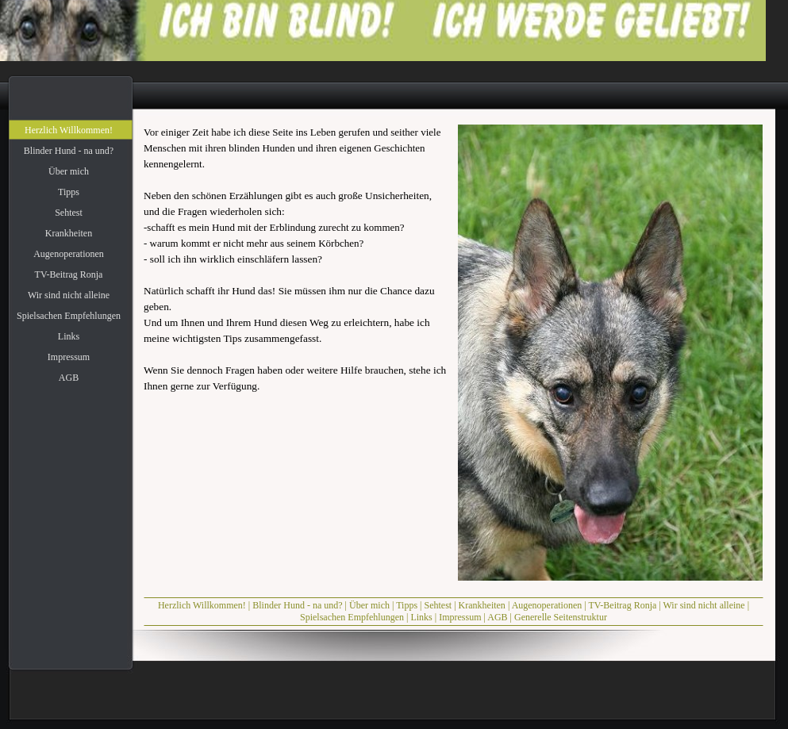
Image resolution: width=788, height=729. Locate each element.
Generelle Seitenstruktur (560, 617)
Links (421, 617)
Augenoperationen (547, 605)
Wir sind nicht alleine (704, 605)
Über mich (369, 605)
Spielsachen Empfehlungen (352, 617)
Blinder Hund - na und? (297, 605)
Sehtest (438, 605)
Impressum (460, 617)
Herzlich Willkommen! (202, 605)
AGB (497, 617)
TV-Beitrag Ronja (622, 605)
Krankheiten (482, 605)
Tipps (406, 605)
